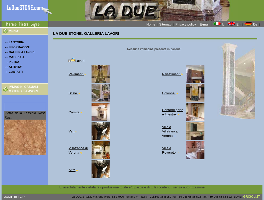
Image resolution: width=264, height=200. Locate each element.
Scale (74, 93)
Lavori (76, 61)
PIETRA (14, 61)
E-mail (204, 24)
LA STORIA (16, 42)
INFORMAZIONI (19, 47)
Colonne (170, 93)
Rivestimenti (172, 74)
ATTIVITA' (15, 66)
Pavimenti (77, 74)
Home (150, 24)
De (251, 24)
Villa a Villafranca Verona (170, 131)
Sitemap (165, 24)
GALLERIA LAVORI (22, 52)
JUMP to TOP (14, 197)
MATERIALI (16, 57)
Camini (75, 112)
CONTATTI (16, 71)
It (219, 24)
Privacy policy (186, 24)
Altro (73, 170)
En (234, 24)
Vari (73, 131)
